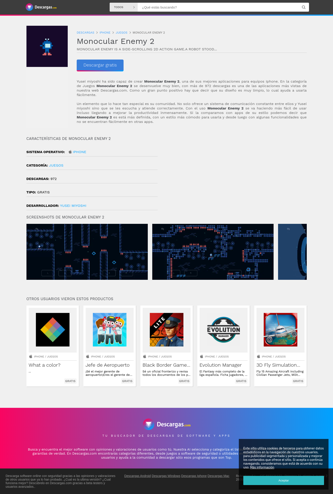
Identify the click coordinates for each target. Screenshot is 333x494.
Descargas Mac (218, 476)
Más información (262, 467)
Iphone (79, 152)
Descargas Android (137, 476)
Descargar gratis (100, 65)
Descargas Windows (166, 476)
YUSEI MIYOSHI (73, 205)
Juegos (56, 165)
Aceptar (284, 480)
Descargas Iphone (194, 476)
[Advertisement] (237, 174)
